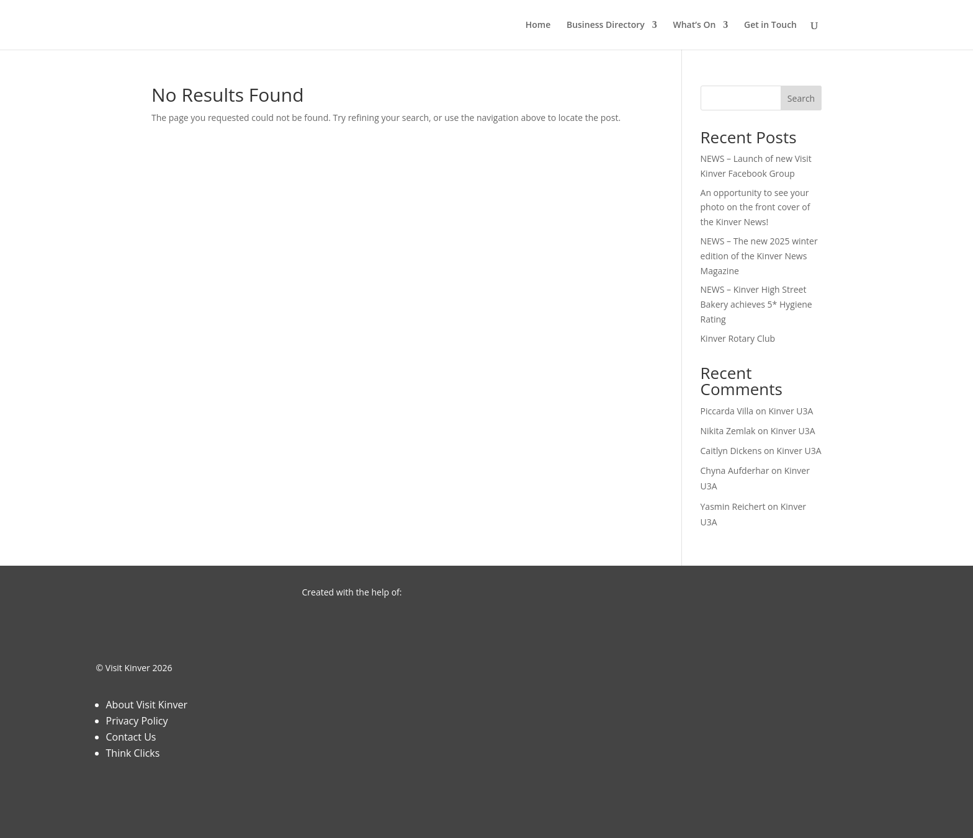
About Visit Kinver (146, 704)
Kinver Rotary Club (738, 338)
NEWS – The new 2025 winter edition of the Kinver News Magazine (759, 256)
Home (538, 25)
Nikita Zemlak (728, 431)
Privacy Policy (137, 721)
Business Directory (606, 25)
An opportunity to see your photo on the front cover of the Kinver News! (755, 207)
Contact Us (131, 737)
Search (801, 98)
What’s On (694, 25)
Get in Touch (770, 25)
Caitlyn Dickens (731, 451)
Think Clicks (133, 753)
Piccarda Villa (727, 411)
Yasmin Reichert (733, 506)
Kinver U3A (790, 411)
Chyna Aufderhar (735, 470)
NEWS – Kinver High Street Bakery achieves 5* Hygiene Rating (756, 304)
